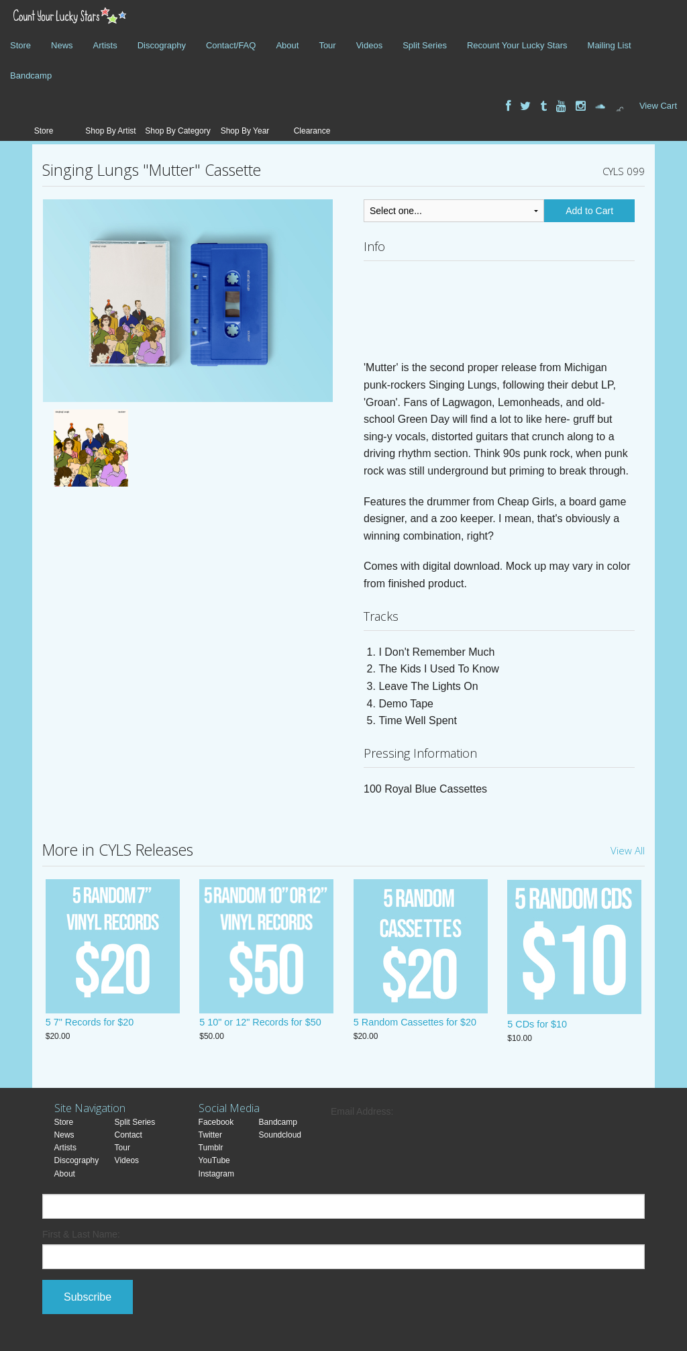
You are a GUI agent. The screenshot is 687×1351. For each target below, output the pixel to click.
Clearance (312, 131)
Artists (105, 45)
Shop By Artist (110, 131)
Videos (369, 45)
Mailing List (609, 45)
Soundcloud (280, 1135)
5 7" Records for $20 (90, 1024)
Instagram (216, 1174)
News (62, 45)
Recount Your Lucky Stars (517, 45)
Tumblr (211, 1147)
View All (628, 850)
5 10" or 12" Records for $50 (260, 1024)
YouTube (214, 1160)
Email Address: (362, 1111)
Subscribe (87, 1297)
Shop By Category (177, 131)
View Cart (658, 106)
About (287, 45)
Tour (327, 45)
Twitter (210, 1135)
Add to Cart (589, 210)
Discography (162, 45)
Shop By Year (245, 131)
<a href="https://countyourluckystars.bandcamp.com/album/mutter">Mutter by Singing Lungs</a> (499, 314)
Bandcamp (31, 75)
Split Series (425, 45)
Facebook (216, 1122)
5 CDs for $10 (537, 1024)
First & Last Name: (81, 1234)
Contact (128, 1135)
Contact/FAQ (231, 45)
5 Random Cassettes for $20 (415, 1024)
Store (20, 45)
